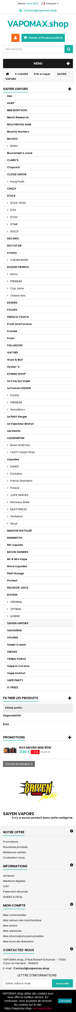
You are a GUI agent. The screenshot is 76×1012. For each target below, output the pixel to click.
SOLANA (12, 637)
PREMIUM (16, 281)
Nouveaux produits (15, 847)
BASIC (14, 146)
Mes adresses (12, 931)
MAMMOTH (14, 538)
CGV (6, 886)
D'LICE (11, 196)
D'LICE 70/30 (18, 203)
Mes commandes (14, 915)
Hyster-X (13, 367)
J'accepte (65, 1000)
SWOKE (12, 652)
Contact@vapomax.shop (31, 968)
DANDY (14, 466)
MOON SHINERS (17, 552)
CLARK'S (12, 160)
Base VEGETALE (20, 445)
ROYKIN (12, 595)
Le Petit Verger (17, 417)
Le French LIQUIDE (19, 388)
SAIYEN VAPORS (17, 623)
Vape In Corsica (18, 666)
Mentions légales (14, 881)
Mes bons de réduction (18, 941)
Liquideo (13, 459)
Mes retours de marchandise (22, 920)
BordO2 (12, 139)
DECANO (13, 238)
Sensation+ (17, 409)
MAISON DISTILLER (19, 531)
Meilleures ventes (14, 852)
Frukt (10, 338)
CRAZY (11, 189)
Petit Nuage (15, 573)
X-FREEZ (12, 687)
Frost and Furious (19, 324)
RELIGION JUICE (17, 588)
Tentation (16, 516)
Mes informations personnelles (23, 936)
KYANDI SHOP (16, 374)
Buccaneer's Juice (19, 153)
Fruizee (12, 331)
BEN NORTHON (17, 110)
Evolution (16, 474)
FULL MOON (14, 345)
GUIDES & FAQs (12, 897)
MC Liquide (15, 545)
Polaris (14, 395)
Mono (14, 274)
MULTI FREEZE (18, 509)
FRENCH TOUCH (18, 317)
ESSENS (12, 303)
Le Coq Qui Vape (18, 381)
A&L (9, 96)
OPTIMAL (15, 609)
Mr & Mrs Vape (17, 559)
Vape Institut (16, 673)
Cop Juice (17, 288)
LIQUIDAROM (15, 438)
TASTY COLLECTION (22, 452)
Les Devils (13, 431)
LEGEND (15, 616)
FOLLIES (12, 310)
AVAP (10, 103)
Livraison (8, 876)
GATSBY (12, 352)
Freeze (14, 488)
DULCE (14, 231)
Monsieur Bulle (19, 502)
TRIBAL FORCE (16, 659)
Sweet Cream (16, 645)
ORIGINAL (16, 602)
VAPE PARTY (15, 680)
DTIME (14, 224)
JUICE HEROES (19, 495)
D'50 (13, 210)
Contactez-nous (14, 858)
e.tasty (12, 253)
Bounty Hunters (18, 132)
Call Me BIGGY (19, 260)
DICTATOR (14, 246)
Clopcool (13, 167)
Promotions (14, 737)
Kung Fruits (17, 181)
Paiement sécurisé (15, 892)
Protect (12, 580)
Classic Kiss (18, 295)
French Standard (21, 481)
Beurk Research (18, 117)
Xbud (13, 523)
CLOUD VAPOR (17, 174)
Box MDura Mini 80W (35, 748)
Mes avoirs (10, 926)
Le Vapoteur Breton (20, 424)
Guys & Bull (15, 360)
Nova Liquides (17, 566)
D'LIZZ (14, 217)
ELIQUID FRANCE (18, 267)
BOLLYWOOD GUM (19, 124)
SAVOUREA (14, 630)
